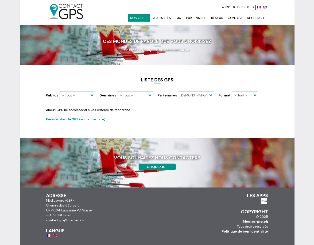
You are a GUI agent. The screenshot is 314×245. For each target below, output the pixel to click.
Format (224, 95)
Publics (52, 95)
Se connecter (243, 7)
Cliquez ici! (157, 167)
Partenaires (196, 18)
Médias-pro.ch (255, 221)
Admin (226, 7)
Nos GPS (139, 18)
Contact (235, 18)
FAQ (179, 18)
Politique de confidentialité (245, 231)
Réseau (217, 18)
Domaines (108, 95)
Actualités (161, 18)
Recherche (256, 18)
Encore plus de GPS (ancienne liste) (75, 119)
